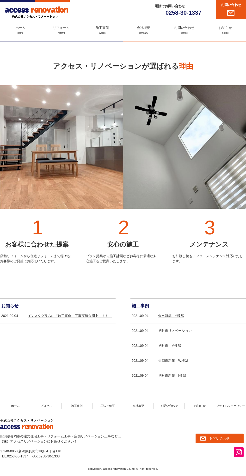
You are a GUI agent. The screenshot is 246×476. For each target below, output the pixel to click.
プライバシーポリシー (230, 406)
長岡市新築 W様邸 (173, 360)
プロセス (46, 406)
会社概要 (143, 30)
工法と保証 (107, 406)
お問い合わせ (231, 5)
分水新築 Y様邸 (171, 316)
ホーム (20, 30)
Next (240, 147)
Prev (6, 147)
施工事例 (102, 30)
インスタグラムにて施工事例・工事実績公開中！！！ (70, 316)
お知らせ (225, 30)
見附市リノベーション (175, 331)
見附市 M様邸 (169, 346)
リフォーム (61, 30)
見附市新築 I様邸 (172, 375)
